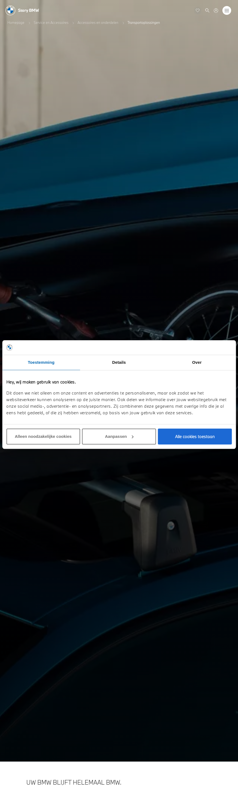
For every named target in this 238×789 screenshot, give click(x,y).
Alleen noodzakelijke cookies (43, 436)
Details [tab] (119, 362)
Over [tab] (197, 362)
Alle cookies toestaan (195, 436)
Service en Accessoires (51, 22)
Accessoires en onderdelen (98, 22)
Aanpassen (119, 436)
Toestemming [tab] (41, 362)
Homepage (15, 22)
